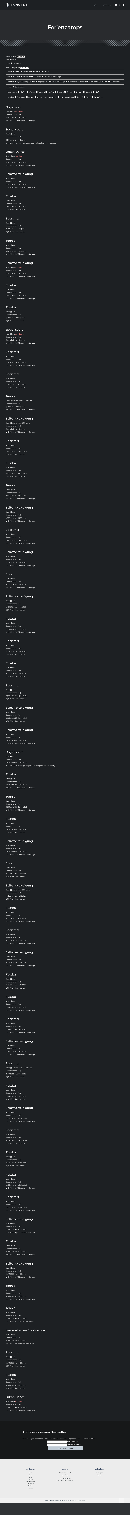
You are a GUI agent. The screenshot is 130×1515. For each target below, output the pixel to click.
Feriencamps (30, 1482)
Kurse (30, 1477)
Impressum (82, 1501)
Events (31, 1479)
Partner (30, 1486)
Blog (30, 1475)
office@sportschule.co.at (65, 1480)
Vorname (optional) (74, 1444)
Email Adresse (72, 1441)
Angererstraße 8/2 (65, 1473)
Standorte (31, 1484)
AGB (61, 1501)
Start (30, 1473)
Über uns (99, 1475)
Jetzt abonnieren (65, 1448)
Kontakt (30, 1488)
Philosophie (99, 1473)
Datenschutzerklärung (70, 1501)
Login (95, 5)
